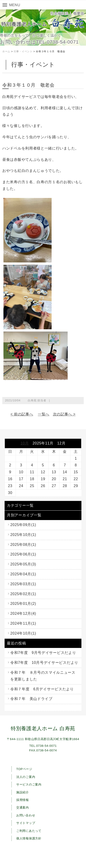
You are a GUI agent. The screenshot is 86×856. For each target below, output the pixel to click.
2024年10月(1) (23, 633)
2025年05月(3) (23, 564)
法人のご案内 (25, 777)
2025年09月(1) (23, 525)
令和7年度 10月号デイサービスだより (44, 663)
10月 (24, 443)
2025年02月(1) (23, 594)
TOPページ (24, 769)
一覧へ (43, 414)
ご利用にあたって (29, 830)
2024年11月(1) (23, 623)
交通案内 (22, 807)
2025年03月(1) (23, 584)
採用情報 (22, 800)
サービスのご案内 (29, 784)
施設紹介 (22, 792)
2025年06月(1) (23, 554)
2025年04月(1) (23, 574)
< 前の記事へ (22, 414)
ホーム (6, 51)
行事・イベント (23, 51)
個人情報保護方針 (29, 838)
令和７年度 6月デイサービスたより (42, 689)
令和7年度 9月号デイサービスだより (43, 653)
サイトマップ (25, 823)
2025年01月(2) (23, 604)
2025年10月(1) (23, 535)
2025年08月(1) (23, 545)
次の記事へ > (64, 414)
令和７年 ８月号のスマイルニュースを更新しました (42, 676)
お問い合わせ (25, 815)
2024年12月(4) (23, 613)
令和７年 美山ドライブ (31, 699)
